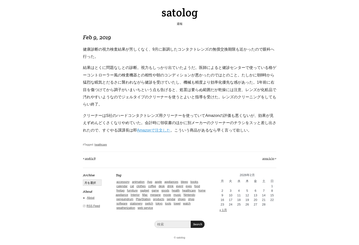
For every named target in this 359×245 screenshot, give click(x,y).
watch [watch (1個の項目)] (186, 203)
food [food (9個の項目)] (197, 186)
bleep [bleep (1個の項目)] (184, 182)
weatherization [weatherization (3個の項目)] (126, 208)
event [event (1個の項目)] (179, 186)
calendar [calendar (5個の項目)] (122, 186)
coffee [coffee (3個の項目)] (152, 186)
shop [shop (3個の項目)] (191, 199)
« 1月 (223, 210)
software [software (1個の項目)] (122, 203)
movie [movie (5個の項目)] (167, 195)
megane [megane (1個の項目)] (155, 195)
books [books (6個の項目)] (194, 182)
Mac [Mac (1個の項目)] (145, 195)
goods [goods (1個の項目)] (165, 190)
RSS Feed (93, 206)
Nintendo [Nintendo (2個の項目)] (189, 195)
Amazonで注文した (154, 130)
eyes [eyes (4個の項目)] (189, 186)
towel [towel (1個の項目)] (177, 203)
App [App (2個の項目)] (149, 182)
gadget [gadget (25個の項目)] (144, 190)
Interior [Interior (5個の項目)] (135, 195)
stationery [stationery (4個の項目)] (136, 203)
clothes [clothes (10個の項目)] (141, 186)
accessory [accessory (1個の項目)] (123, 182)
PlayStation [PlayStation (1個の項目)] (143, 199)
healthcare (101, 144)
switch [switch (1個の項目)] (149, 203)
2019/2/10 (268, 158)
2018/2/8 (90, 158)
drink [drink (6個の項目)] (170, 186)
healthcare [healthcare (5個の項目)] (189, 190)
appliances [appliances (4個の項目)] (171, 182)
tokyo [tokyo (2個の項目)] (159, 203)
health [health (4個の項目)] (176, 190)
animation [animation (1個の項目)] (138, 182)
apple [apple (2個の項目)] (158, 182)
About (90, 197)
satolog (179, 13)
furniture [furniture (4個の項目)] (132, 190)
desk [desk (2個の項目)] (162, 186)
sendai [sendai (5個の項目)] (171, 199)
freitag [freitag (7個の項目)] (121, 190)
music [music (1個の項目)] (177, 195)
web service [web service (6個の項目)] (145, 208)
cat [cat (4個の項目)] (132, 186)
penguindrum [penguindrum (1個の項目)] (125, 199)
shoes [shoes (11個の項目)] (181, 199)
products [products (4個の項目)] (158, 199)
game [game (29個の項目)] (155, 190)
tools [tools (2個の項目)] (168, 203)
